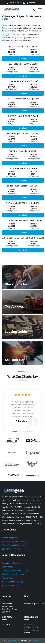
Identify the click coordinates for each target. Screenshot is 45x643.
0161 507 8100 (15, 2)
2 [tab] (15, 431)
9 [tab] (31, 431)
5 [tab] (23, 431)
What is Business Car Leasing (14, 541)
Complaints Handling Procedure (15, 570)
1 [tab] (11, 431)
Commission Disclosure (11, 563)
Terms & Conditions (10, 585)
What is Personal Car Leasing (14, 545)
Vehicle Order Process (11, 549)
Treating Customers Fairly (12, 582)
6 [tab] (25, 431)
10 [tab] (33, 431)
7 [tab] (27, 431)
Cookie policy (7, 567)
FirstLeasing (36, 640)
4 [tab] (20, 431)
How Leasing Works (10, 538)
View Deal (23, 58)
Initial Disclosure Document (13, 574)
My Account (30, 3)
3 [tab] (18, 431)
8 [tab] (29, 431)
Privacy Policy (8, 578)
